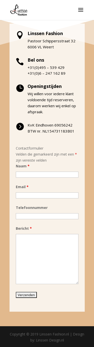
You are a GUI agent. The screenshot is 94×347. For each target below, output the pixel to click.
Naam (23, 166)
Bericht (24, 228)
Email (22, 186)
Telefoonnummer (32, 207)
